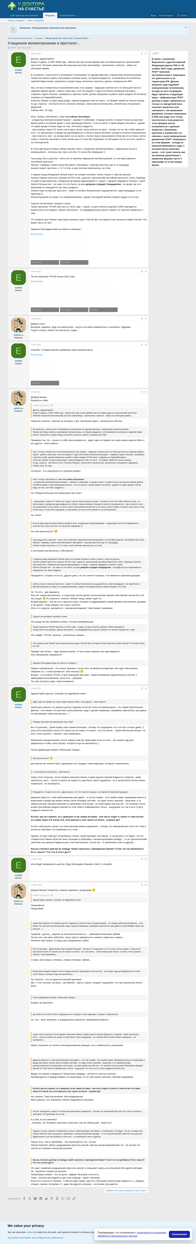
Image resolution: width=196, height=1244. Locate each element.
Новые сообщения (16, 20)
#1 (146, 54)
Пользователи (67, 15)
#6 (146, 688)
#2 (146, 271)
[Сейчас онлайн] (18, 331)
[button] (41, 15)
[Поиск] (181, 15)
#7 (146, 859)
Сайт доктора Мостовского (24, 15)
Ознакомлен (179, 1234)
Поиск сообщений (35, 20)
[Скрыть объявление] (185, 27)
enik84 (13, 48)
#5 (146, 392)
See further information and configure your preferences (35, 1237)
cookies (30, 1232)
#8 (146, 885)
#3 (146, 319)
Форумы (50, 15)
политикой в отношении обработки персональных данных (131, 1234)
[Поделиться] (142, 53)
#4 (146, 345)
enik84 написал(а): (41, 405)
